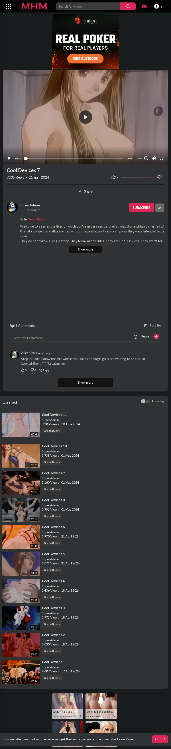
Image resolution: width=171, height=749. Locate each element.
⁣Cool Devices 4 (53, 580)
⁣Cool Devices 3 (53, 607)
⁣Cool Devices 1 (53, 661)
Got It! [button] (160, 739)
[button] (158, 6)
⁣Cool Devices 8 (53, 499)
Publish (150, 335)
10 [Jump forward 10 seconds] (146, 157)
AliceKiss (28, 352)
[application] (85, 116)
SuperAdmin (30, 204)
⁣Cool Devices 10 (54, 445)
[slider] (74, 157)
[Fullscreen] (161, 157)
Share (86, 190)
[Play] (9, 157)
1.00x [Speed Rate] (139, 157)
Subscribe (141, 206)
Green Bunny (37, 218)
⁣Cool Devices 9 (53, 472)
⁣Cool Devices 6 (53, 526)
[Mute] (154, 157)
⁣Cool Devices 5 (53, 553)
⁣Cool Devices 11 (54, 413)
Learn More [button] (125, 739)
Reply (44, 368)
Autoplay (158, 400)
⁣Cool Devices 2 (53, 634)
